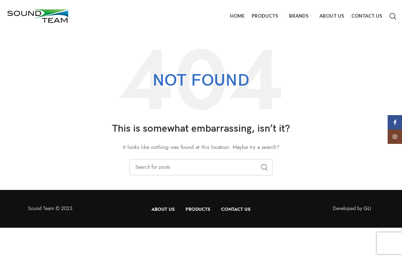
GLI (367, 208)
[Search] (393, 16)
